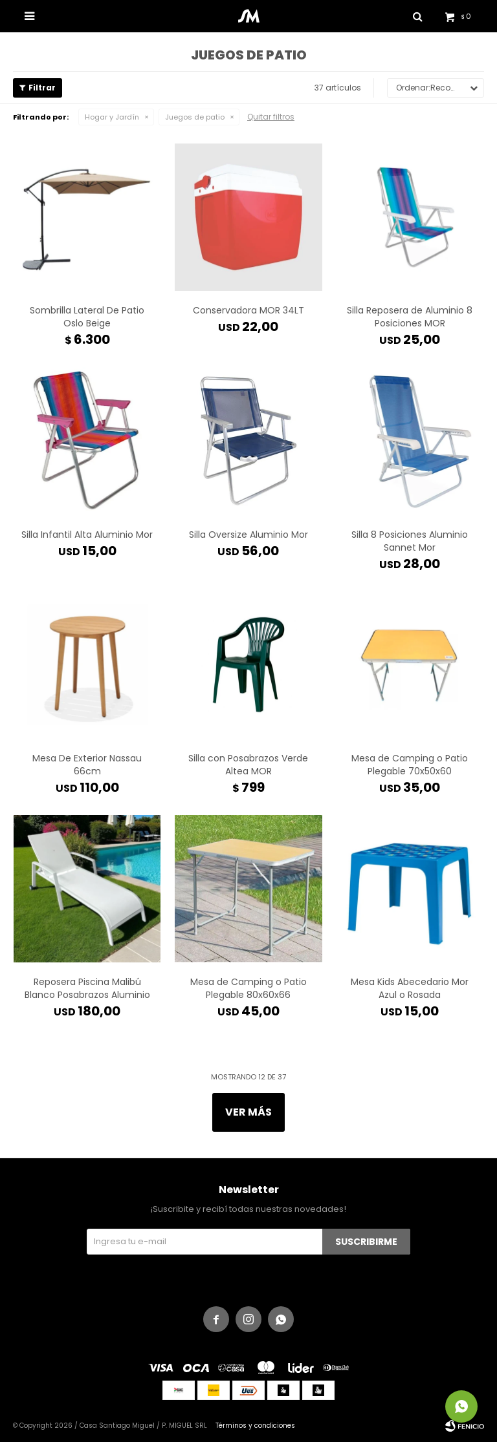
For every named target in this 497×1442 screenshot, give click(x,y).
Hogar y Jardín (112, 117)
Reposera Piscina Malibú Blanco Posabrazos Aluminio (87, 988)
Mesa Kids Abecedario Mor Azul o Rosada (410, 988)
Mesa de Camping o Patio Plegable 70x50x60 (409, 765)
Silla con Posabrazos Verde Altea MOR (248, 765)
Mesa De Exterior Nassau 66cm (87, 765)
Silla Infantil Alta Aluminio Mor (87, 534)
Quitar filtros (270, 116)
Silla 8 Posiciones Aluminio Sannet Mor (409, 541)
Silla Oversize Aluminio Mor (248, 534)
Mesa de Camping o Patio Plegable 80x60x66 (248, 988)
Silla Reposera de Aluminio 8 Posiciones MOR (409, 317)
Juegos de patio (195, 117)
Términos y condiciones (255, 1425)
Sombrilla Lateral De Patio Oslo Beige (87, 317)
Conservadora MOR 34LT (248, 310)
